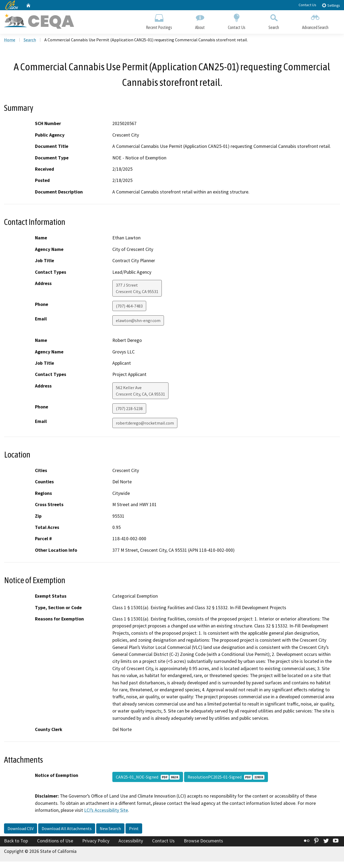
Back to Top (16, 842)
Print (134, 829)
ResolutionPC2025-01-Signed (226, 777)
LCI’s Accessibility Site (106, 811)
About (200, 21)
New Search (110, 829)
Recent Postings (159, 21)
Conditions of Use (55, 842)
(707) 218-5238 (129, 409)
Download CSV (21, 829)
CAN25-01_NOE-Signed (148, 777)
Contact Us (307, 4)
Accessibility (131, 842)
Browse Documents (203, 842)
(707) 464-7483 (129, 306)
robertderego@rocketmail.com (145, 423)
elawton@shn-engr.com (138, 321)
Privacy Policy (95, 842)
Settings (331, 5)
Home (9, 40)
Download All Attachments (67, 829)
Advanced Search (315, 21)
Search (273, 21)
